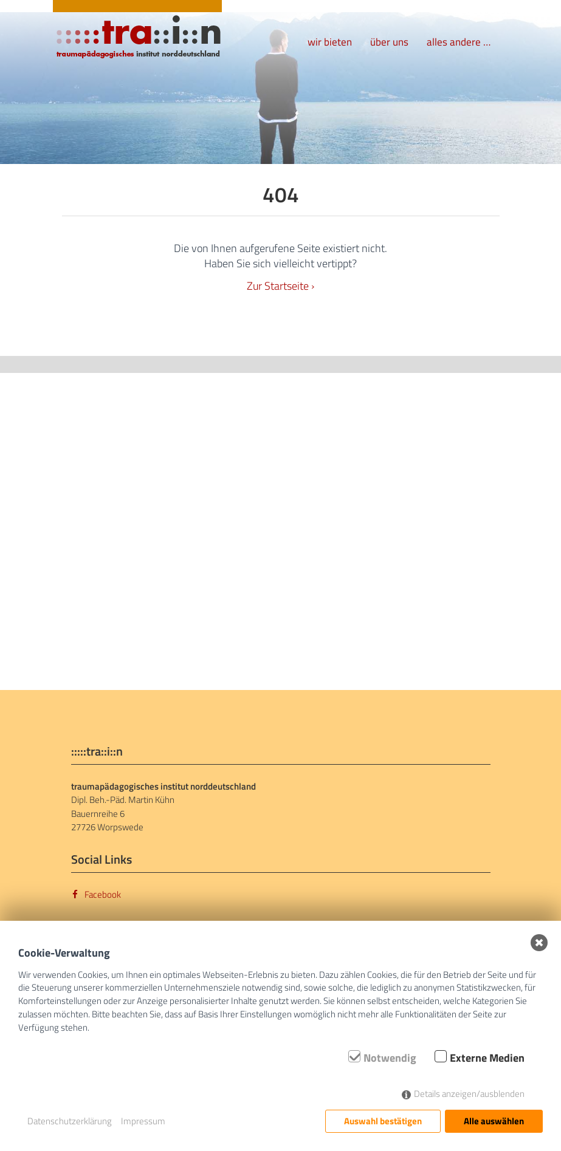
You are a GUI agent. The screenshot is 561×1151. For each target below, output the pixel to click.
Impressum (143, 1121)
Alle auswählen (494, 1121)
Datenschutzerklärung (69, 1121)
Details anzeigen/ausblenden (469, 1094)
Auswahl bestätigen (383, 1121)
